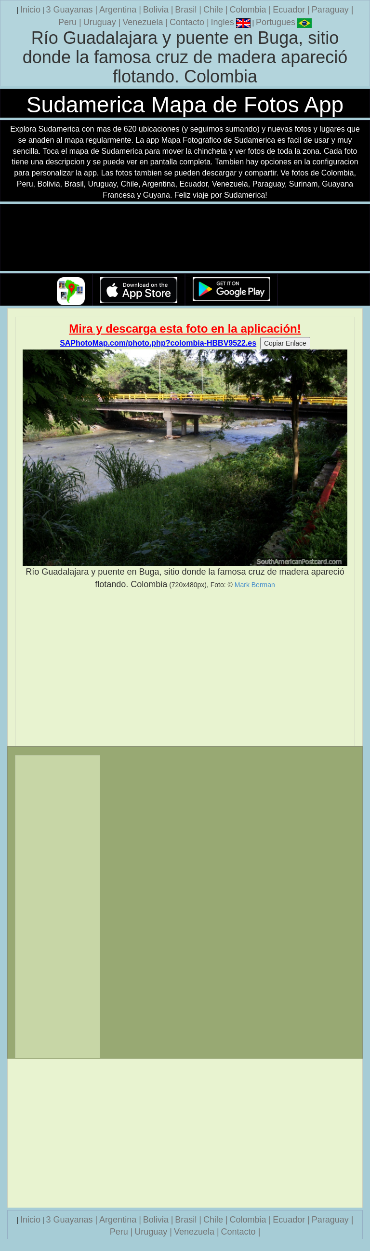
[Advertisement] (185, 668)
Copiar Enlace (285, 343)
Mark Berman (255, 585)
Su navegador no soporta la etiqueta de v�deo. (185, 238)
